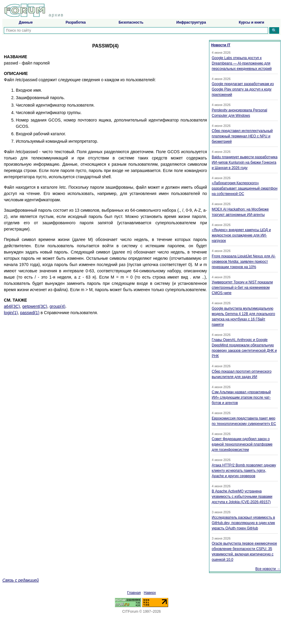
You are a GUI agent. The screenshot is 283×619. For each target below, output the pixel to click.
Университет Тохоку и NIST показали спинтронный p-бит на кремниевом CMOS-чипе (242, 287)
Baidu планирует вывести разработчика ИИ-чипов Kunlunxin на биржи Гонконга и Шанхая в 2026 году (244, 162)
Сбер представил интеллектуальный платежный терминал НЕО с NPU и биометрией (242, 136)
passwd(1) (29, 312)
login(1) (11, 312)
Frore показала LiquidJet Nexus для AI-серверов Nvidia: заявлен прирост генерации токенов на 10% (244, 261)
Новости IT (220, 45)
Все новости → (267, 569)
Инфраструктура (191, 22)
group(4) (57, 306)
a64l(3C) (12, 306)
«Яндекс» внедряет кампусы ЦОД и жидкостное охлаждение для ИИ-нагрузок (241, 235)
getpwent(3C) (34, 306)
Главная (134, 593)
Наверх (150, 593)
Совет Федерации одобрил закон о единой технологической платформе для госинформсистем (242, 444)
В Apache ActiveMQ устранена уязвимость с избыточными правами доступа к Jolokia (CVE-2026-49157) (242, 496)
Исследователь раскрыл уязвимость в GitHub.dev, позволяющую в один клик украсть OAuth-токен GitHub (243, 522)
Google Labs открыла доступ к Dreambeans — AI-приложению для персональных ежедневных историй (242, 63)
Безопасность (131, 22)
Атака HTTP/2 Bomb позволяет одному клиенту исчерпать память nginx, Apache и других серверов (244, 470)
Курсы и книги (251, 22)
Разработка (76, 22)
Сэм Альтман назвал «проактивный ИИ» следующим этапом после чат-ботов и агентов (241, 397)
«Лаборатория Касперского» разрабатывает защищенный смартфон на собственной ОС (244, 188)
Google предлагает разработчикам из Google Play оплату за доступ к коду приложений (243, 89)
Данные (26, 22)
